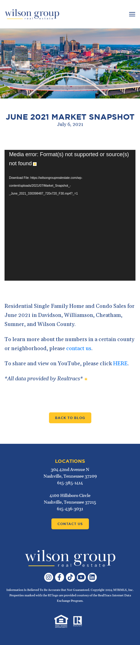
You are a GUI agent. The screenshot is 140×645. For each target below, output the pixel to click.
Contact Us (70, 524)
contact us (78, 348)
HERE (120, 363)
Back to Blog (70, 418)
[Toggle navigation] (131, 14)
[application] (70, 215)
